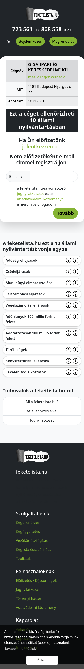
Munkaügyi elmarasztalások (30, 282)
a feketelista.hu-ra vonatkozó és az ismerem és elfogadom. (41, 196)
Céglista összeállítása (33, 549)
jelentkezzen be (41, 147)
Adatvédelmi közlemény (36, 607)
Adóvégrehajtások (21, 260)
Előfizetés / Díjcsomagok (36, 580)
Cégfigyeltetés (28, 531)
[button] (9, 39)
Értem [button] (42, 660)
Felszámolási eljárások (25, 293)
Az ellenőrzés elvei (42, 410)
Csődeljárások (18, 271)
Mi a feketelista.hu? (42, 401)
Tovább (65, 213)
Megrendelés (63, 41)
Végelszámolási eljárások (27, 305)
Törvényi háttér (28, 598)
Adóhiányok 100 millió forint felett (30, 319)
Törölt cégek (16, 349)
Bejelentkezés (30, 41)
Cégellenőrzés (28, 522)
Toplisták (23, 558)
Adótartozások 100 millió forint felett (33, 336)
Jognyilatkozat (42, 420)
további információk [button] (20, 649)
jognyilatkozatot (30, 193)
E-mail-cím (18, 176)
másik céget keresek (46, 77)
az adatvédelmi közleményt (40, 199)
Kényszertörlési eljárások (27, 360)
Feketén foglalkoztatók (26, 372)
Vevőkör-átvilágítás (32, 540)
